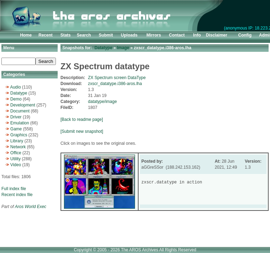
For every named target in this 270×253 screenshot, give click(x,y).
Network (18, 146)
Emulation (19, 123)
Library (16, 140)
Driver (15, 117)
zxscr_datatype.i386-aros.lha (115, 83)
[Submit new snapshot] (81, 131)
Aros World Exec (30, 206)
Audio (15, 87)
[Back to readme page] (81, 119)
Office (15, 152)
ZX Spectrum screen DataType (117, 77)
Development (22, 105)
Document (20, 111)
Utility (15, 158)
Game (16, 128)
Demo (15, 99)
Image (123, 47)
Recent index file (17, 194)
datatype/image (102, 101)
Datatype (18, 93)
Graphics (18, 134)
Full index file (13, 188)
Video (15, 164)
